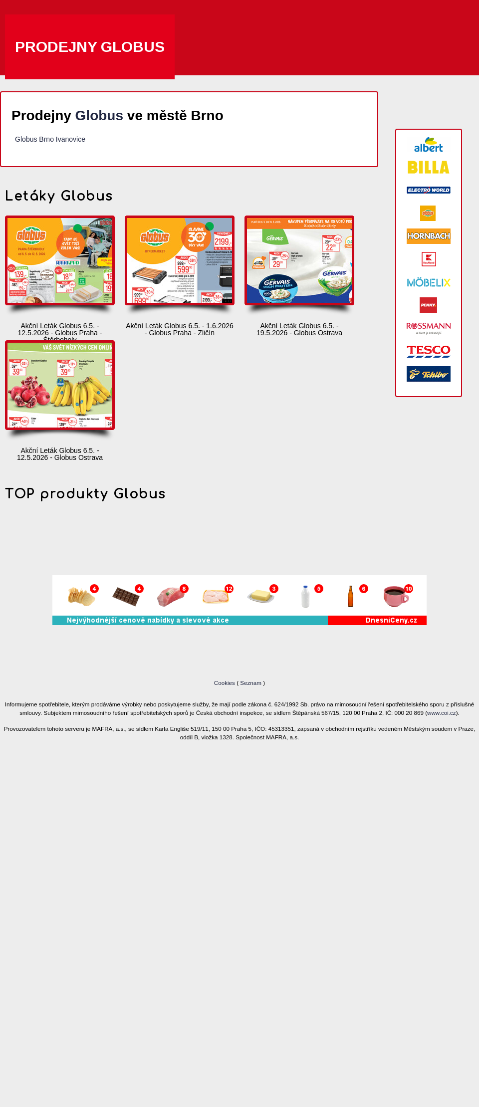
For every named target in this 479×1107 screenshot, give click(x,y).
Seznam (251, 682)
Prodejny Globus (90, 46)
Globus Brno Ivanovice (50, 139)
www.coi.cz (441, 712)
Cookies (225, 682)
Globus (99, 115)
